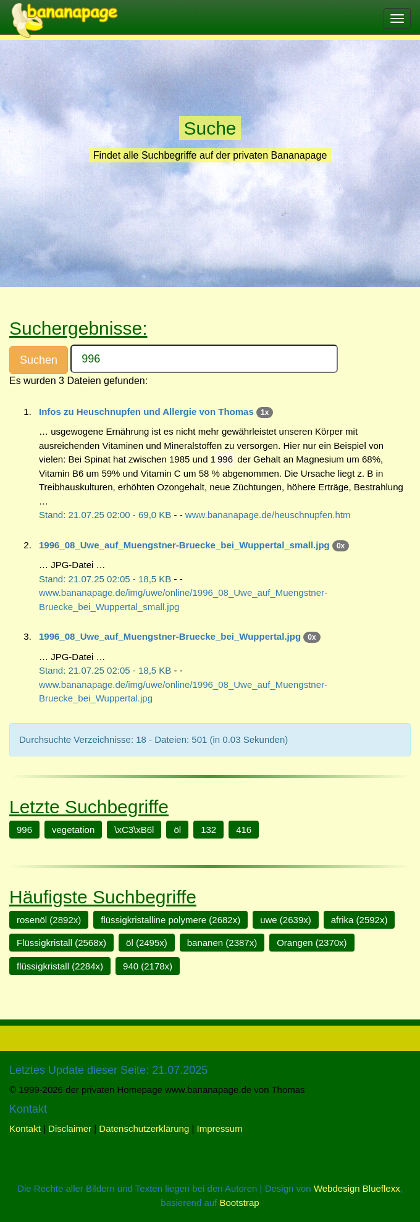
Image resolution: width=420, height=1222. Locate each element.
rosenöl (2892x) (49, 919)
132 (208, 829)
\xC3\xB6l (134, 829)
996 (24, 829)
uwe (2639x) (285, 919)
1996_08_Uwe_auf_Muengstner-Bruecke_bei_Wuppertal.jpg (170, 636)
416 (243, 829)
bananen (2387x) (222, 942)
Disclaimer (69, 1128)
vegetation (73, 829)
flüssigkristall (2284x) (60, 966)
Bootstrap (239, 1202)
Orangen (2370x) (311, 942)
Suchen (38, 360)
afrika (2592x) (359, 919)
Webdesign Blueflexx (357, 1188)
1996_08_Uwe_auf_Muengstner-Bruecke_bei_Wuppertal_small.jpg (184, 545)
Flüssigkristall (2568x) (61, 942)
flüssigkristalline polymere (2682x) (170, 919)
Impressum (220, 1128)
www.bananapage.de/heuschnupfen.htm (268, 514)
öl (177, 829)
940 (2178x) (147, 966)
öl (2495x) (146, 942)
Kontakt (25, 1128)
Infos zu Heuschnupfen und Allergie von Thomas (146, 411)
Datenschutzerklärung (144, 1128)
